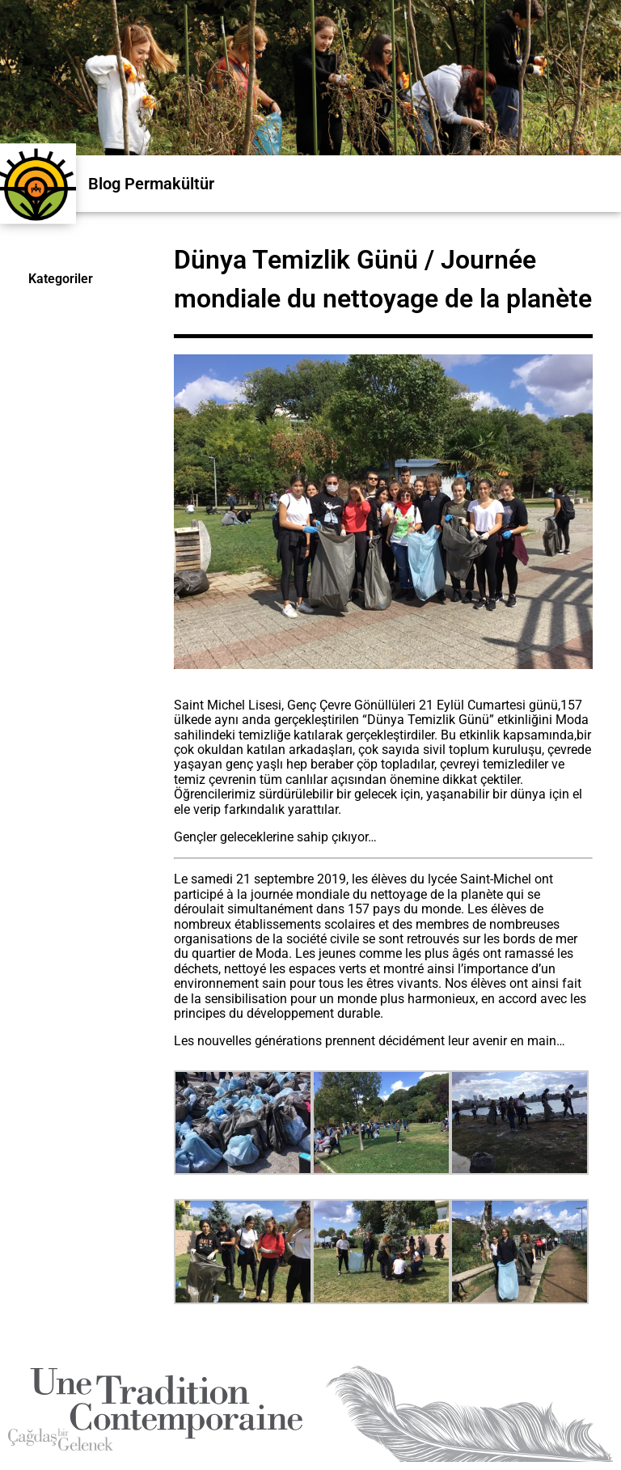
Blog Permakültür (151, 183)
